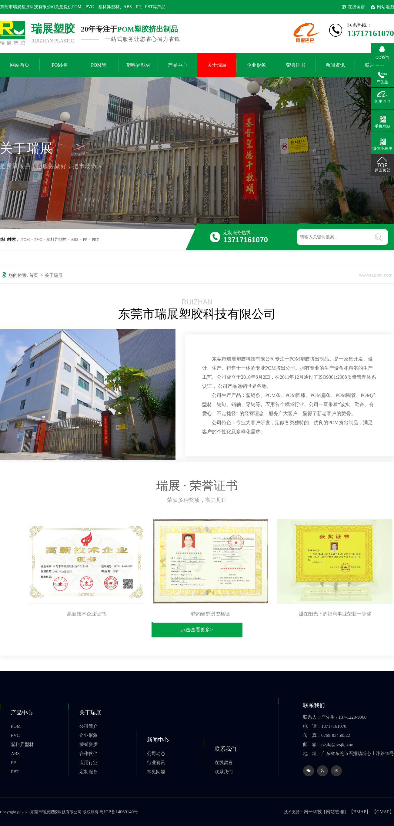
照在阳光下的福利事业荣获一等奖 (335, 617)
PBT (95, 239)
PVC (38, 239)
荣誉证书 (296, 65)
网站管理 (335, 811)
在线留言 (356, 7)
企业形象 (256, 65)
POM (25, 239)
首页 (34, 275)
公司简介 (88, 726)
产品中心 (177, 65)
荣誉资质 (88, 744)
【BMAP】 (360, 811)
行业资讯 (156, 762)
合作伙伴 (88, 753)
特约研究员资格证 (210, 617)
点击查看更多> (197, 629)
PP (85, 239)
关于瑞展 (217, 65)
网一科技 (313, 811)
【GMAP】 (383, 811)
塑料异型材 (138, 65)
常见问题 (156, 771)
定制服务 (88, 771)
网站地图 (385, 7)
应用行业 (88, 762)
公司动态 (156, 753)
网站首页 (19, 65)
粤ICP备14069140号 (118, 811)
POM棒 (59, 65)
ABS (74, 239)
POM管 (98, 65)
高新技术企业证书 (86, 617)
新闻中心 (158, 740)
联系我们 (225, 749)
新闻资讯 (335, 65)
